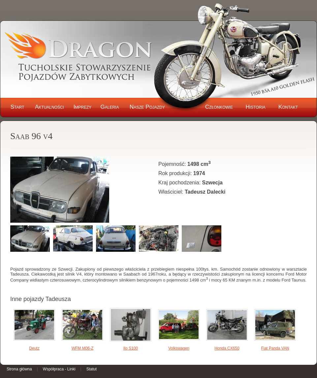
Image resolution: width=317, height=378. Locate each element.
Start (17, 107)
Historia (255, 107)
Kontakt (288, 107)
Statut (91, 369)
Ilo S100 (130, 348)
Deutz (34, 348)
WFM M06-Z (83, 348)
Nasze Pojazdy (147, 107)
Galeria (110, 107)
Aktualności (49, 107)
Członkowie (219, 107)
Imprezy (83, 107)
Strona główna (19, 369)
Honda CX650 (226, 348)
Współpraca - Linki (59, 369)
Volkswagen (178, 348)
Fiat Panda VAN (275, 348)
